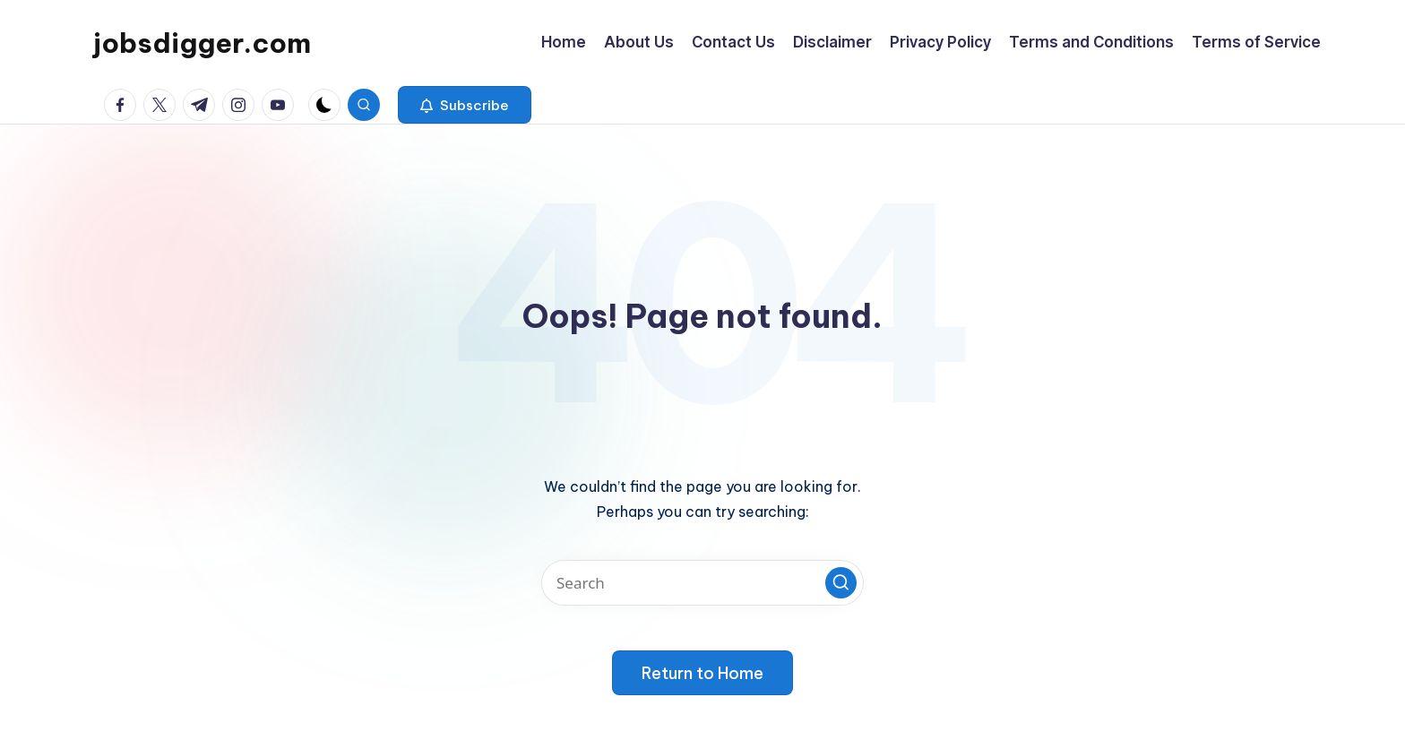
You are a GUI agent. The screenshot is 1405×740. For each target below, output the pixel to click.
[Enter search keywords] (702, 583)
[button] (464, 105)
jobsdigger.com (202, 43)
